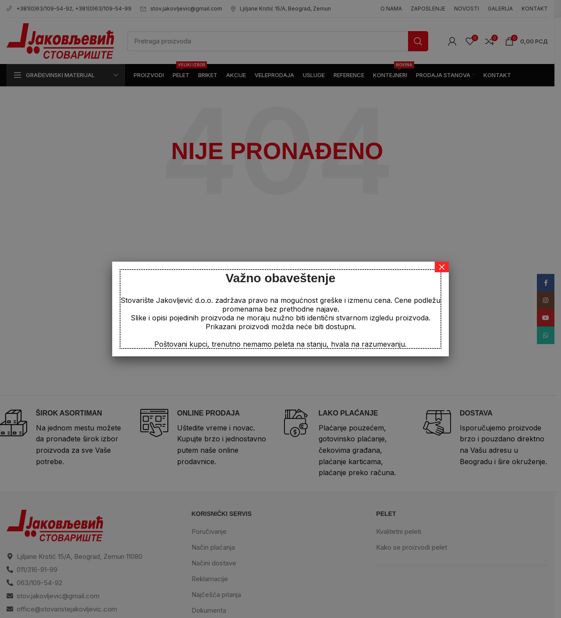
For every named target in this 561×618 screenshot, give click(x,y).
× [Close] (442, 267)
